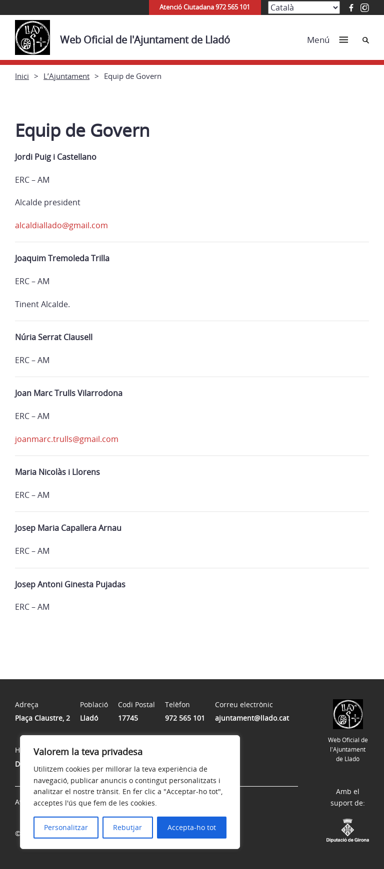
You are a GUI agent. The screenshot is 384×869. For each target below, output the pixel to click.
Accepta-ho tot (192, 827)
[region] (130, 792)
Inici (22, 76)
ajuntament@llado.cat (252, 718)
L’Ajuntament (67, 76)
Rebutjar (127, 827)
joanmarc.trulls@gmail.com (66, 439)
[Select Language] (304, 7)
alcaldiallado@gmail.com (61, 225)
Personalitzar (66, 827)
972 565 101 (185, 718)
